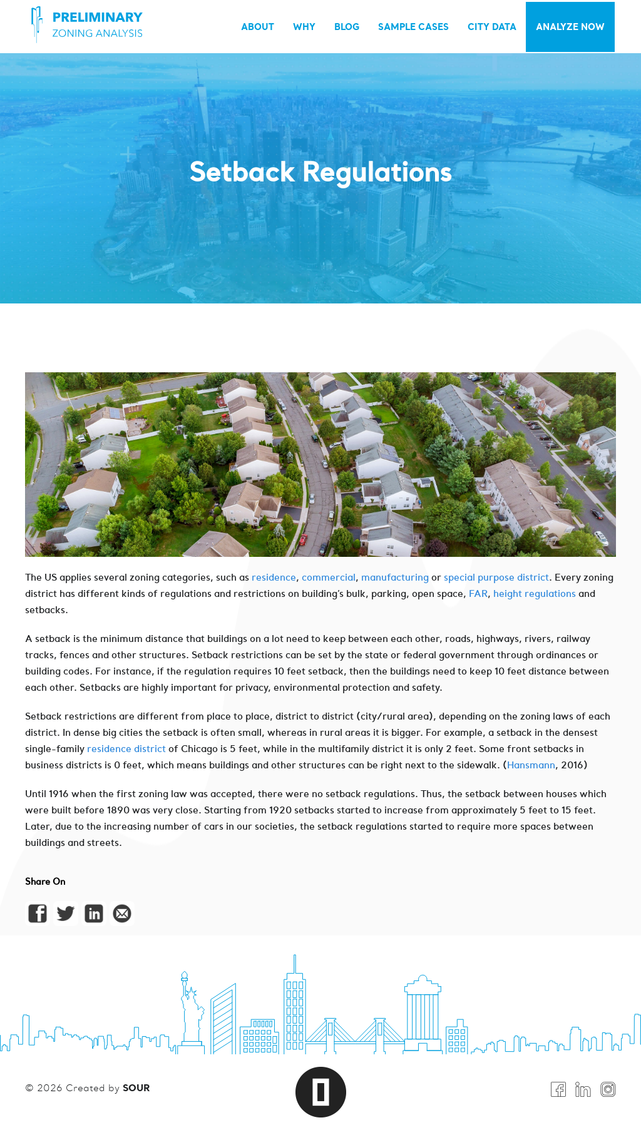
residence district (126, 749)
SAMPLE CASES (413, 27)
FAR (478, 593)
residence (274, 577)
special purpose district (496, 577)
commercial (329, 577)
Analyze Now (570, 27)
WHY (304, 27)
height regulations (534, 593)
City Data (492, 27)
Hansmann (531, 765)
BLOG (346, 27)
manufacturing (396, 577)
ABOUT (257, 27)
